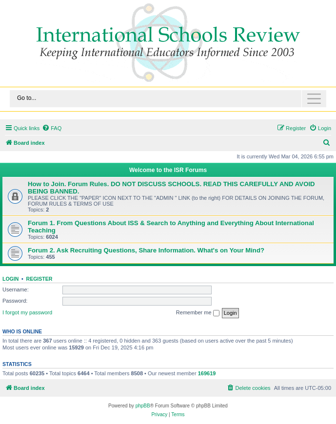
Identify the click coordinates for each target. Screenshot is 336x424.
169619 (207, 373)
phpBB (143, 405)
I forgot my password (27, 312)
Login (10, 279)
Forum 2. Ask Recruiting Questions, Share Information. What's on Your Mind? (146, 250)
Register (39, 279)
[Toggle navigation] (168, 98)
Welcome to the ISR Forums (168, 170)
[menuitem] (51, 128)
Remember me (197, 312)
